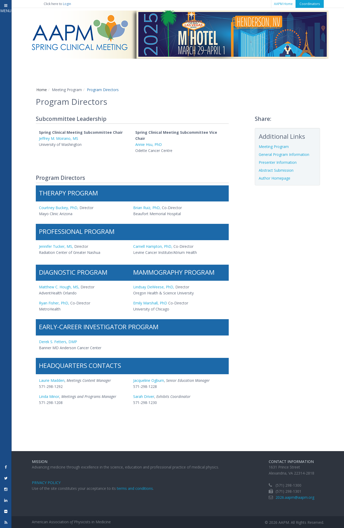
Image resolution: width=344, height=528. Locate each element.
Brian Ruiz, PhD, (147, 207)
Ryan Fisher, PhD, (54, 302)
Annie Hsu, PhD (148, 144)
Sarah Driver (143, 396)
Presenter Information (278, 162)
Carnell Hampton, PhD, (153, 246)
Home (41, 89)
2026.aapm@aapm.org (295, 497)
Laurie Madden (51, 380)
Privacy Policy (46, 482)
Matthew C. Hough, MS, (59, 286)
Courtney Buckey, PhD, (58, 207)
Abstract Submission (276, 170)
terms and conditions (135, 488)
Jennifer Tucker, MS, (56, 246)
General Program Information (284, 154)
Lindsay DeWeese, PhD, (153, 286)
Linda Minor (49, 396)
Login (67, 4)
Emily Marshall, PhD (150, 302)
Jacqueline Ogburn (148, 380)
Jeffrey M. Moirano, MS (58, 138)
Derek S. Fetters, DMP (58, 341)
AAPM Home (283, 4)
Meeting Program (274, 146)
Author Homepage (274, 178)
